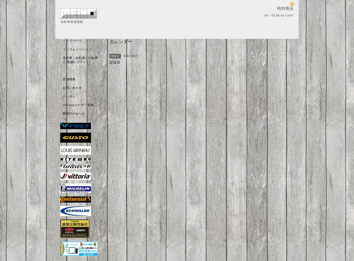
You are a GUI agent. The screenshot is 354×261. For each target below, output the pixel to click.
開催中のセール (74, 113)
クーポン (69, 96)
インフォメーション (77, 49)
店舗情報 (69, 79)
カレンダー (71, 70)
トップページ (72, 40)
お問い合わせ (72, 88)
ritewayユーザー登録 (78, 105)
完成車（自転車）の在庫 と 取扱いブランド (80, 60)
